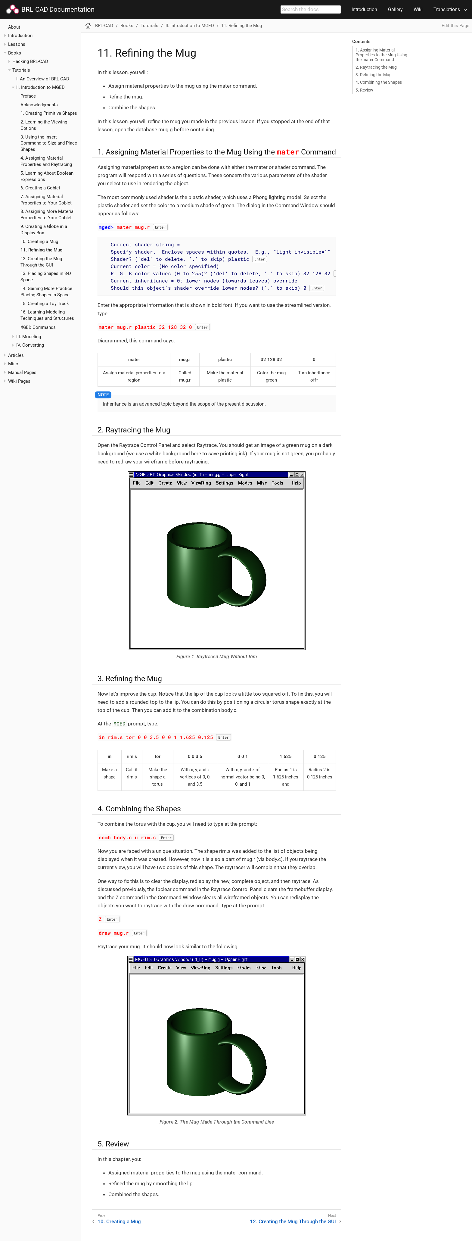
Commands (38, 327)
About (14, 27)
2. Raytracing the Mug (376, 67)
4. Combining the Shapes (379, 82)
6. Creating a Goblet (40, 188)
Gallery (395, 9)
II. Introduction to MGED (40, 87)
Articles (16, 355)
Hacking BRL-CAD (30, 61)
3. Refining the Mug (374, 74)
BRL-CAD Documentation (50, 9)
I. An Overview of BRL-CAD (42, 79)
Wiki (418, 9)
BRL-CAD (104, 25)
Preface (28, 96)
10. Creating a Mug (39, 241)
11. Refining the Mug (41, 250)
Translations (446, 9)
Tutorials (21, 70)
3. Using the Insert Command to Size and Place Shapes (48, 143)
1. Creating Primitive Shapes (48, 113)
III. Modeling (28, 336)
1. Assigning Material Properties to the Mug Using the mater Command (381, 55)
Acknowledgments (39, 105)
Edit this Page (455, 25)
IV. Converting (30, 345)
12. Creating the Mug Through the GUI (293, 1221)
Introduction (364, 9)
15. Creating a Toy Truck (44, 303)
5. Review (364, 90)
